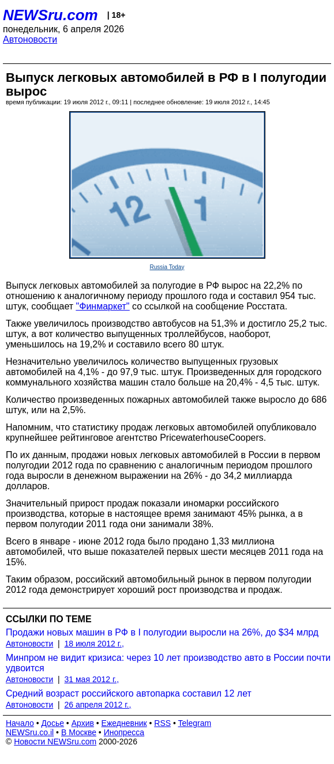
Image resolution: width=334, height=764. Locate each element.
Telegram (195, 723)
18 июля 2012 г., (94, 643)
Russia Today (167, 267)
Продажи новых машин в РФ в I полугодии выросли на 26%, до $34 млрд (162, 632)
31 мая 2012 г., (92, 679)
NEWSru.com (50, 15)
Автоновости (30, 39)
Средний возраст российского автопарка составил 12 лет (129, 693)
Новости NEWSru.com (55, 741)
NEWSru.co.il (30, 732)
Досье (52, 723)
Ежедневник (124, 723)
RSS (162, 723)
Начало (20, 723)
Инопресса (124, 732)
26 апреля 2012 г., (98, 704)
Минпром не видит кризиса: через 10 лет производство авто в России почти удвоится (168, 663)
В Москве (78, 732)
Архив (83, 723)
